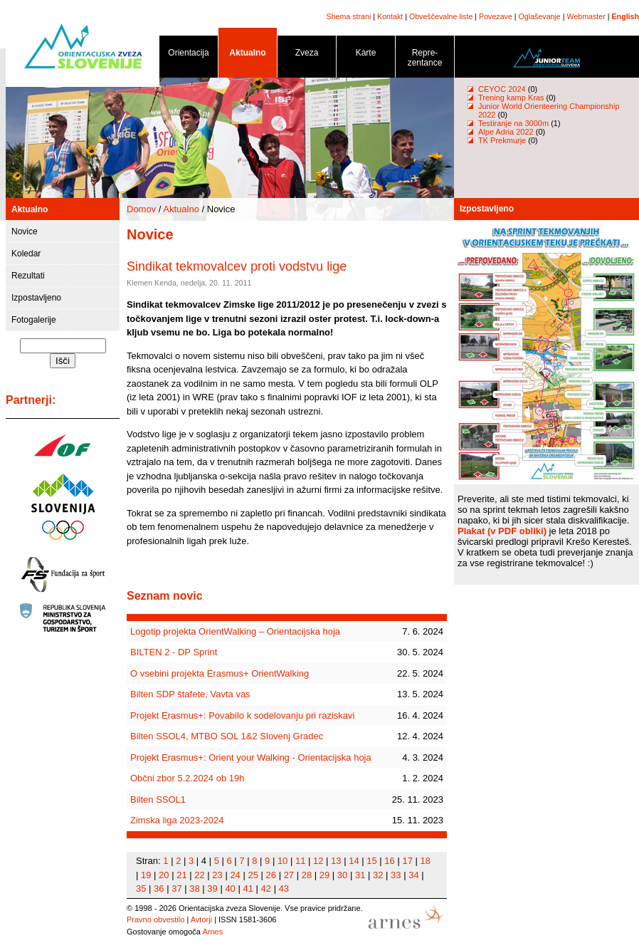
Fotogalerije (33, 320)
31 (360, 875)
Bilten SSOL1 (158, 799)
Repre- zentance (425, 60)
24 (235, 875)
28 (307, 875)
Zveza (307, 55)
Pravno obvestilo (155, 919)
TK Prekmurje (502, 140)
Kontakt (390, 16)
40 (230, 888)
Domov (141, 209)
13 (336, 860)
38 (194, 888)
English (625, 16)
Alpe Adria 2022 (506, 131)
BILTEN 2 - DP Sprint (173, 652)
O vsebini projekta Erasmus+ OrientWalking (219, 673)
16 (389, 860)
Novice (24, 231)
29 (324, 875)
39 (212, 888)
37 (176, 888)
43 (284, 888)
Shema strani (349, 16)
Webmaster (586, 16)
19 (146, 875)
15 (371, 860)
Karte (366, 55)
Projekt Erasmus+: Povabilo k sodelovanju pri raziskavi (242, 715)
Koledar (26, 254)
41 (248, 888)
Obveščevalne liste (440, 16)
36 (159, 888)
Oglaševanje (540, 16)
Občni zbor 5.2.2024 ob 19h (187, 778)
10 (282, 860)
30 (342, 875)
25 (253, 875)
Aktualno (247, 55)
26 (271, 875)
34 (413, 875)
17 (407, 860)
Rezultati (28, 276)
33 (396, 875)
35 (141, 888)
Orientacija (188, 55)
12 (318, 860)
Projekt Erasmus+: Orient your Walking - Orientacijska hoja (250, 757)
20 (164, 875)
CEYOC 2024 (502, 89)
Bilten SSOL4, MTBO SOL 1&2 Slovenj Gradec (226, 736)
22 (199, 875)
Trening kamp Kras (511, 97)
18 (426, 860)
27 (289, 875)
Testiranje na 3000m (514, 123)
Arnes (212, 931)
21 (181, 875)
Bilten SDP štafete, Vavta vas (190, 694)
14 (354, 860)
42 (266, 888)
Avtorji (201, 919)
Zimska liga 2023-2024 (177, 820)
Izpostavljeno (36, 298)
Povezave (495, 16)
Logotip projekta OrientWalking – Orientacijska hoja (235, 631)
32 (378, 875)
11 (300, 860)
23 (217, 875)
